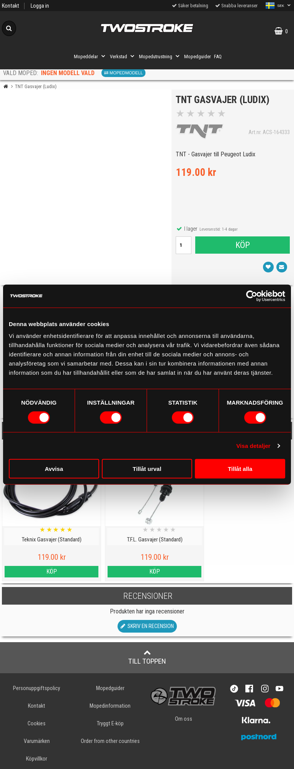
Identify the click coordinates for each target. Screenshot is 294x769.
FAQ (218, 56)
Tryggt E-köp (110, 723)
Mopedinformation (110, 706)
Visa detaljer (253, 445)
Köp (242, 246)
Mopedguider (197, 56)
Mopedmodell (123, 73)
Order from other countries (110, 741)
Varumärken (37, 741)
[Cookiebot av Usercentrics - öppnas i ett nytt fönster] (251, 296)
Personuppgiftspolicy (36, 688)
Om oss (183, 719)
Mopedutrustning (160, 56)
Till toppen (147, 657)
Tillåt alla (240, 469)
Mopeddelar (90, 56)
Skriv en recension (147, 626)
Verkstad (123, 56)
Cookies (37, 723)
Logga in (40, 6)
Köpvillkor (36, 759)
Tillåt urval (147, 469)
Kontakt (10, 6)
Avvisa (54, 469)
